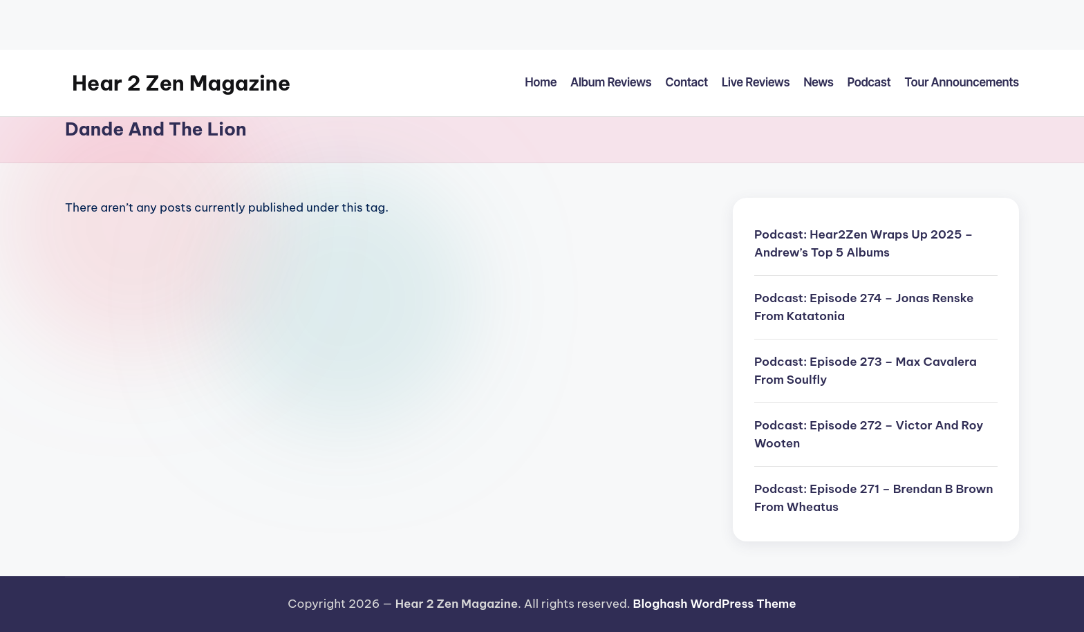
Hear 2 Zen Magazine (181, 83)
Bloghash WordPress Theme (714, 603)
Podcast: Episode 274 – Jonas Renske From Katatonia (863, 307)
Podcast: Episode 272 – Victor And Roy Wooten (868, 434)
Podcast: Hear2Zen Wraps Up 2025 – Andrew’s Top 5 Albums (863, 243)
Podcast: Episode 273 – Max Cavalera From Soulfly (865, 370)
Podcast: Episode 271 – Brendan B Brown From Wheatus (873, 497)
